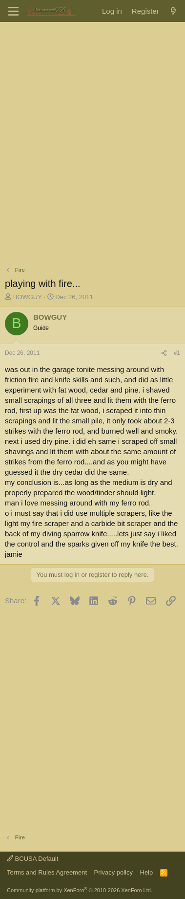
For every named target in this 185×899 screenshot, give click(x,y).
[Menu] (13, 11)
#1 (177, 353)
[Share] (164, 353)
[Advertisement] (92, 124)
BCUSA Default (33, 858)
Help (146, 872)
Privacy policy (113, 872)
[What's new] (173, 11)
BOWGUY (27, 297)
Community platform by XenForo (79, 890)
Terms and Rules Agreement (47, 872)
